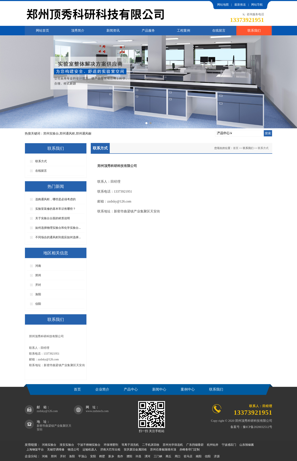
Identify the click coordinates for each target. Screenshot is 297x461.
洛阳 (38, 294)
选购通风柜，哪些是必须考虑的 (55, 199)
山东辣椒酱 (246, 444)
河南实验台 (49, 444)
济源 (217, 456)
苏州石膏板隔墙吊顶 (163, 449)
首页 (235, 148)
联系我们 (254, 30)
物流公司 (73, 449)
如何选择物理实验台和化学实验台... (58, 227)
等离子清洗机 (130, 444)
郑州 (38, 275)
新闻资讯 (113, 30)
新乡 (111, 456)
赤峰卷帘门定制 (189, 449)
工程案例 (183, 30)
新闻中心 (159, 389)
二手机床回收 (150, 444)
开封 (38, 284)
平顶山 (82, 456)
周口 (177, 456)
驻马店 (188, 456)
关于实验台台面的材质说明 (52, 218)
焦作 (120, 456)
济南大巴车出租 (110, 449)
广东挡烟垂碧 (195, 444)
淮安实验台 (67, 444)
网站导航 (257, 4)
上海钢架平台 (35, 449)
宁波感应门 (229, 444)
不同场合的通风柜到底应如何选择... (58, 237)
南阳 (199, 456)
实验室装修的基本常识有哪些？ (55, 208)
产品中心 (131, 389)
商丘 (168, 456)
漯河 (147, 456)
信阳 (38, 303)
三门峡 (158, 456)
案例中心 (188, 389)
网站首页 (42, 30)
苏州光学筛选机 (173, 444)
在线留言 (218, 30)
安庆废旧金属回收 (135, 449)
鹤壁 (102, 456)
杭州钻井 (212, 444)
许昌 (138, 456)
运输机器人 (89, 449)
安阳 (93, 456)
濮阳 (129, 456)
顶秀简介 (77, 30)
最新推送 (240, 4)
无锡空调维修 (55, 449)
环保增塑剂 (111, 444)
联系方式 (41, 161)
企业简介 (102, 389)
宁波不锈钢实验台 (88, 444)
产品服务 (148, 30)
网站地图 (223, 4)
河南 (38, 265)
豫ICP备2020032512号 (257, 427)
